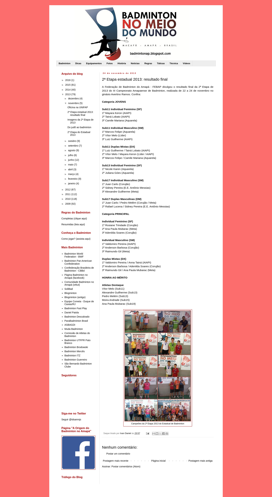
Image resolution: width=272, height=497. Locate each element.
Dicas (78, 63)
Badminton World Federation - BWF (74, 255)
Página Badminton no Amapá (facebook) (76, 276)
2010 (68, 199)
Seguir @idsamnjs (71, 419)
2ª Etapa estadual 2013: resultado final (80, 113)
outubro (72, 141)
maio (71, 164)
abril (70, 169)
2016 (68, 80)
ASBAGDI (70, 324)
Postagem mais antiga (200, 460)
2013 (68, 94)
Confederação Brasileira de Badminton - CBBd (79, 269)
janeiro (72, 183)
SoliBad (69, 289)
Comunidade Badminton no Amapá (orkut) (79, 283)
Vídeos (186, 63)
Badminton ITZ (72, 355)
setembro (73, 145)
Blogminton (71, 293)
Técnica (173, 63)
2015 (68, 84)
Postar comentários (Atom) (125, 466)
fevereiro (73, 178)
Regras (148, 63)
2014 (68, 89)
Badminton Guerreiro (76, 359)
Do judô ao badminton (79, 127)
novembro (73, 103)
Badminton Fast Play (76, 308)
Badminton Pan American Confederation (78, 262)
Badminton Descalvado (77, 316)
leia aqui (79, 224)
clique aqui (80, 218)
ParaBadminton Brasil (76, 320)
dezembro (73, 98)
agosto (72, 150)
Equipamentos (94, 63)
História (122, 63)
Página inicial (158, 460)
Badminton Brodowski (76, 347)
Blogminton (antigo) (75, 297)
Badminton (64, 63)
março (71, 174)
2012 (68, 189)
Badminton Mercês (75, 351)
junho (71, 159)
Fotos (110, 63)
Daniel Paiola (72, 312)
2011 (68, 194)
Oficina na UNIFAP (77, 107)
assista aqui (83, 238)
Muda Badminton (74, 329)
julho (71, 155)
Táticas (161, 63)
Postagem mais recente (115, 460)
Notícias (135, 63)
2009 (68, 203)
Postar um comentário (118, 453)
